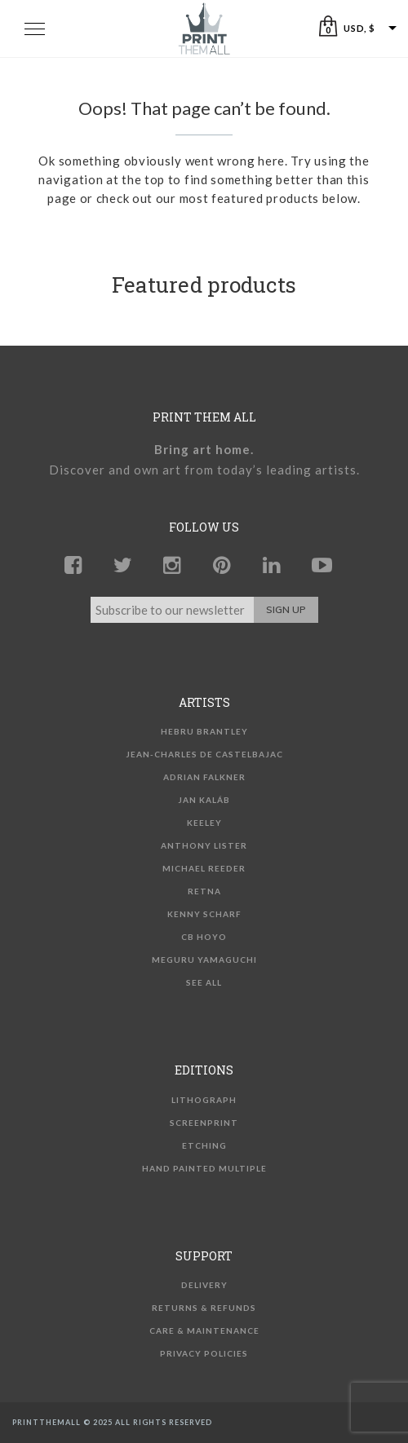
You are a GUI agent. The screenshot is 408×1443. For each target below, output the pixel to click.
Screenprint (204, 1122)
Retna (204, 891)
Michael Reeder (204, 868)
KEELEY (204, 822)
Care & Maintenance (204, 1330)
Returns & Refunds (204, 1308)
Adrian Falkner (204, 777)
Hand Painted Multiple (204, 1168)
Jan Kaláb (204, 800)
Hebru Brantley (204, 731)
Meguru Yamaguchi (204, 959)
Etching (204, 1145)
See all (204, 982)
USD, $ (359, 28)
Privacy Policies (204, 1353)
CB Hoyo (204, 937)
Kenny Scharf (204, 914)
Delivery (204, 1285)
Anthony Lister (204, 845)
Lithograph (204, 1100)
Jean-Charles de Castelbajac (204, 754)
